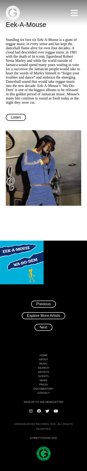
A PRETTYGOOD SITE (43, 438)
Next (43, 327)
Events (43, 376)
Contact (43, 392)
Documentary (43, 388)
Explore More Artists (43, 316)
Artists (43, 372)
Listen (16, 117)
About (43, 359)
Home (44, 355)
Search (43, 367)
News (44, 380)
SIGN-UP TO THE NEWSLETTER (43, 402)
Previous (43, 304)
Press (43, 384)
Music (43, 363)
